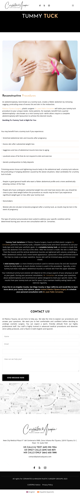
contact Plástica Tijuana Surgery (53, 289)
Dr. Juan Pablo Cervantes (44, 108)
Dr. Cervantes (48, 275)
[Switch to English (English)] (30, 492)
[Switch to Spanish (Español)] (45, 492)
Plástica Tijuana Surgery (11, 108)
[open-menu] (72, 5)
